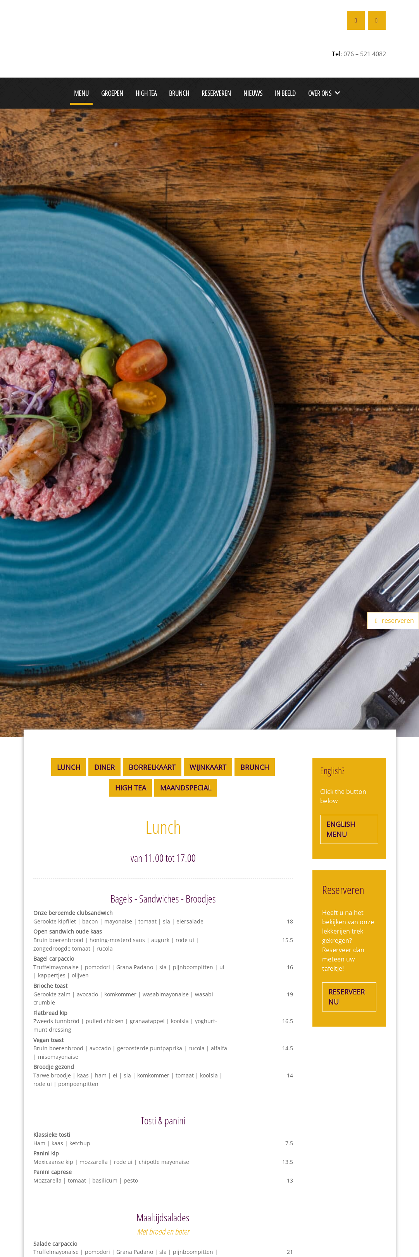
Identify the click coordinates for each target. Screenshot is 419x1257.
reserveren (393, 620)
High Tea (146, 93)
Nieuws (252, 93)
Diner (104, 767)
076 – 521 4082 (364, 54)
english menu (340, 829)
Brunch (179, 93)
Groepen (112, 93)
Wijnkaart (208, 767)
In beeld (285, 93)
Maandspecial (185, 787)
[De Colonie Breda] (72, 29)
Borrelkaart (152, 767)
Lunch (68, 767)
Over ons (319, 93)
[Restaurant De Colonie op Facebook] (356, 20)
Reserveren (216, 93)
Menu (81, 93)
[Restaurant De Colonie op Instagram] (376, 20)
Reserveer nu (346, 996)
